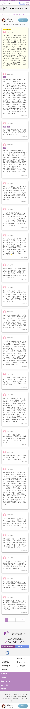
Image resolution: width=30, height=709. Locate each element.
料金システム (21, 662)
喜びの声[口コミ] (7, 666)
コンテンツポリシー (10, 696)
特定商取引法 (7, 698)
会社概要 (7, 694)
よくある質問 (21, 666)
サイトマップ (15, 701)
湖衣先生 (9, 19)
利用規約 (15, 698)
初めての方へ (21, 658)
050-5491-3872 (16, 642)
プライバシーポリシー (18, 694)
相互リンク (24, 698)
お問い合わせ (22, 696)
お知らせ (4, 669)
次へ (23, 620)
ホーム (4, 658)
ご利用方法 (5, 662)
